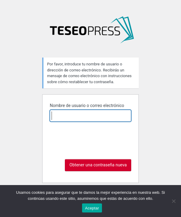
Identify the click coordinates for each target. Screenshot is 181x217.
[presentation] (95, 141)
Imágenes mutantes (92, 32)
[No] (173, 201)
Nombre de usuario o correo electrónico (87, 105)
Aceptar (92, 208)
